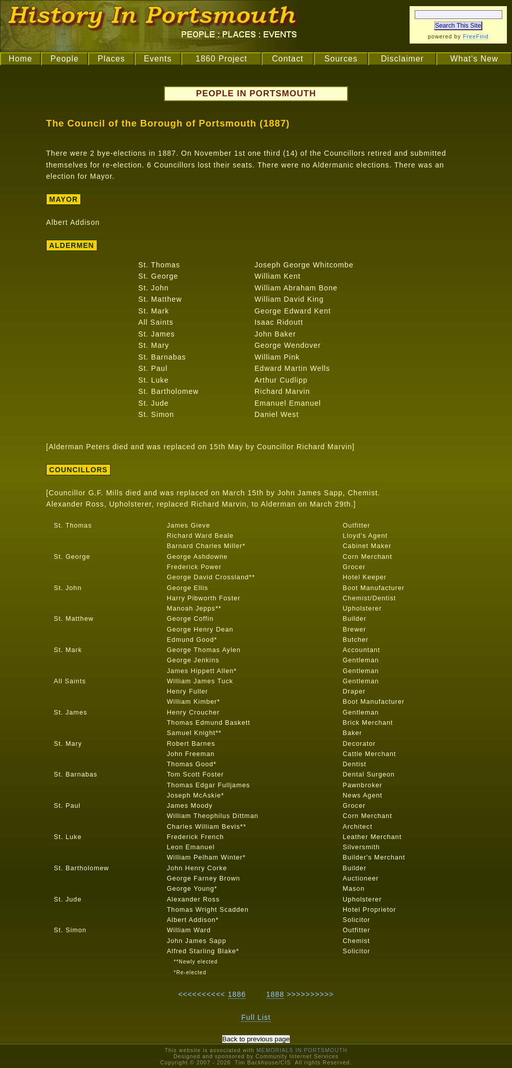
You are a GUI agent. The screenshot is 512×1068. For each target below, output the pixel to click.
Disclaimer (402, 58)
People (64, 58)
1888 (275, 994)
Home (20, 58)
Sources (340, 58)
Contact (288, 58)
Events (158, 58)
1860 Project (221, 58)
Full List (256, 1017)
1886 (237, 994)
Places (111, 58)
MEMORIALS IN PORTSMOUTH (302, 1050)
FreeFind (475, 36)
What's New (474, 58)
